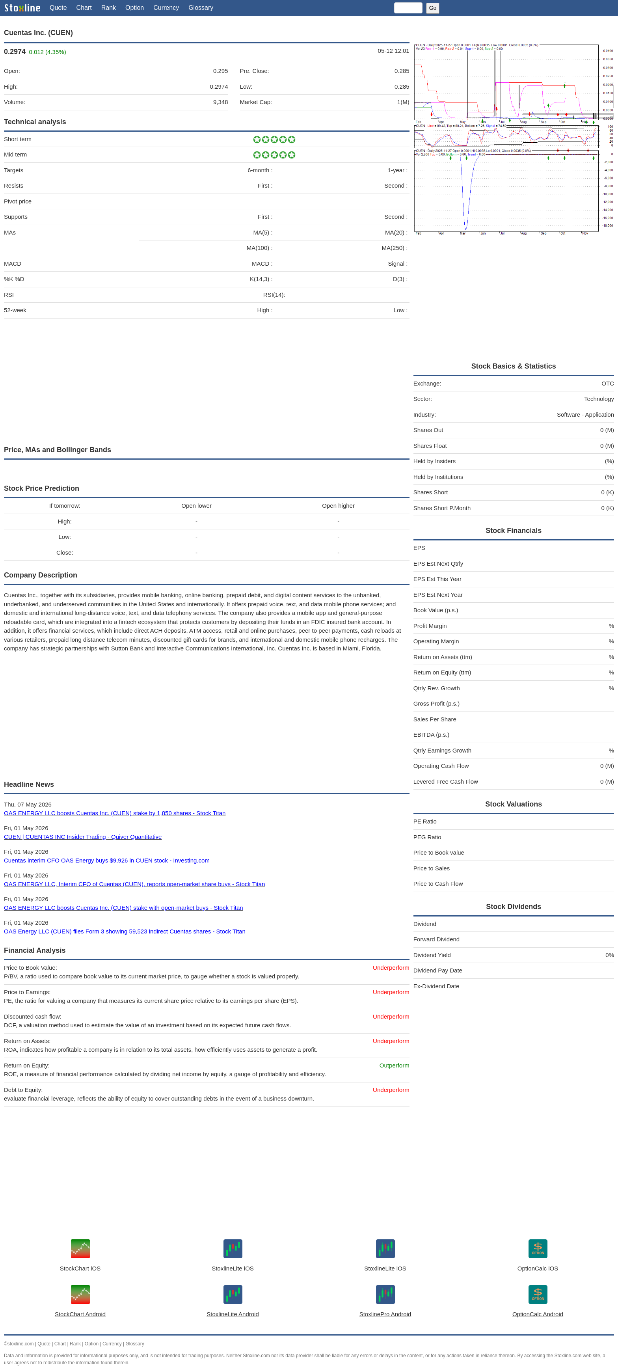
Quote (58, 7)
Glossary (200, 7)
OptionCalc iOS (537, 1268)
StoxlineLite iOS (233, 1268)
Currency (166, 7)
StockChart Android (80, 1314)
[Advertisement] (207, 380)
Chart (84, 7)
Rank (108, 7)
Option (134, 7)
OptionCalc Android (537, 1314)
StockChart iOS (80, 1268)
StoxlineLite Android (233, 1314)
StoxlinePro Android (385, 1314)
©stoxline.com (19, 1344)
